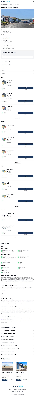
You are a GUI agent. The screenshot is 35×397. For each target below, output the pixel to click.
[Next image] (33, 18)
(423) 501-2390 (8, 35)
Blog (19, 389)
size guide (2, 319)
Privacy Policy (23, 389)
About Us (15, 389)
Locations (11, 389)
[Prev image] (2, 18)
